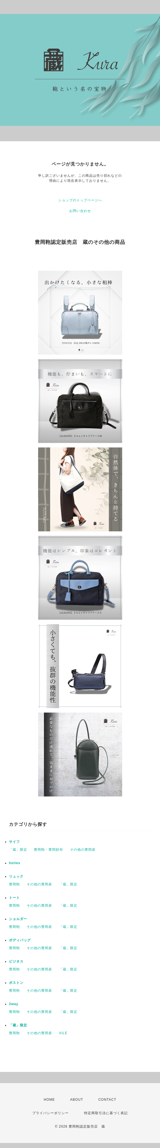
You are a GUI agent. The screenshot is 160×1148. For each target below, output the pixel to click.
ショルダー (18, 919)
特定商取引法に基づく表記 (106, 1113)
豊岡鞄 (14, 884)
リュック (16, 876)
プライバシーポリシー (50, 1113)
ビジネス (16, 961)
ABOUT (76, 1100)
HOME (49, 1100)
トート (14, 898)
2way (13, 1004)
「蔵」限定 (18, 850)
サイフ (14, 842)
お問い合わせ (80, 211)
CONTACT (107, 1100)
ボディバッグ (20, 940)
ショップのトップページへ (80, 200)
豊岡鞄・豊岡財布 (48, 850)
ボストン (16, 983)
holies (14, 863)
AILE (63, 1033)
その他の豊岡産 (83, 850)
